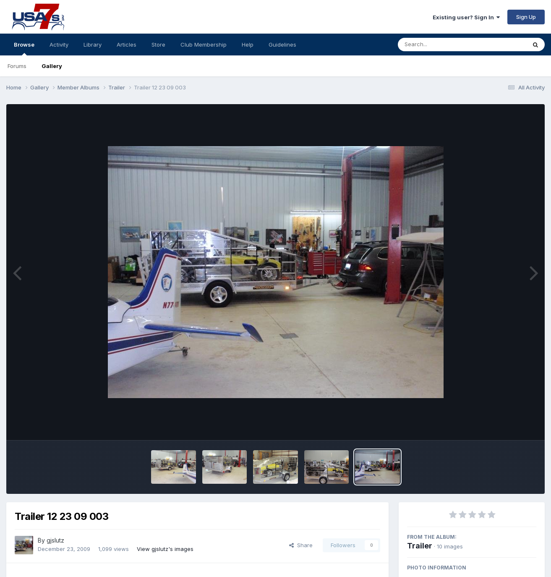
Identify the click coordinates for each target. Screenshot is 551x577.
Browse (24, 48)
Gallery (52, 66)
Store (158, 44)
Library (93, 44)
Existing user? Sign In (466, 17)
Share (301, 545)
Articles (126, 44)
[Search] (439, 44)
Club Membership (203, 44)
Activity (59, 44)
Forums (17, 66)
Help (247, 44)
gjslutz (55, 540)
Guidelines (282, 44)
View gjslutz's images (165, 549)
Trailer (419, 545)
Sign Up (526, 16)
